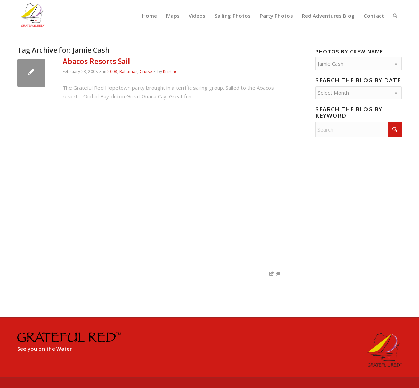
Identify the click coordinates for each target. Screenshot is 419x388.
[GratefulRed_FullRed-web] (32, 15)
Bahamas (128, 71)
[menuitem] (149, 15)
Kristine (170, 71)
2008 (112, 71)
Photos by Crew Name (349, 51)
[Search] (395, 15)
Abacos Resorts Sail (96, 61)
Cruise (146, 71)
